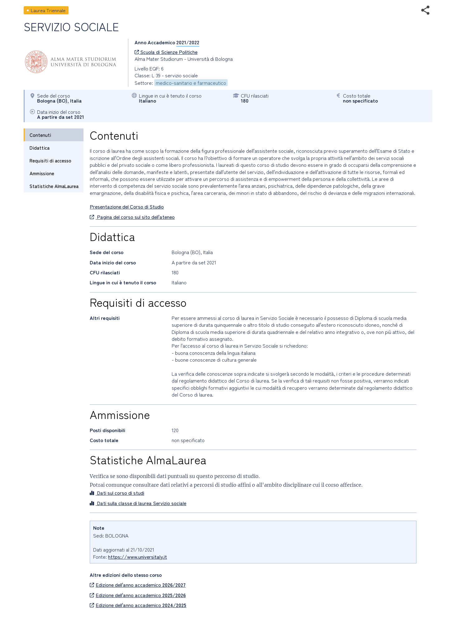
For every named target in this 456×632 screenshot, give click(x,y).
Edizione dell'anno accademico (138, 584)
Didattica (40, 147)
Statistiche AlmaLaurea (54, 186)
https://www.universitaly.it (137, 556)
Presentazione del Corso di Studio (127, 206)
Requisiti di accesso (50, 160)
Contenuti (40, 135)
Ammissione (42, 173)
